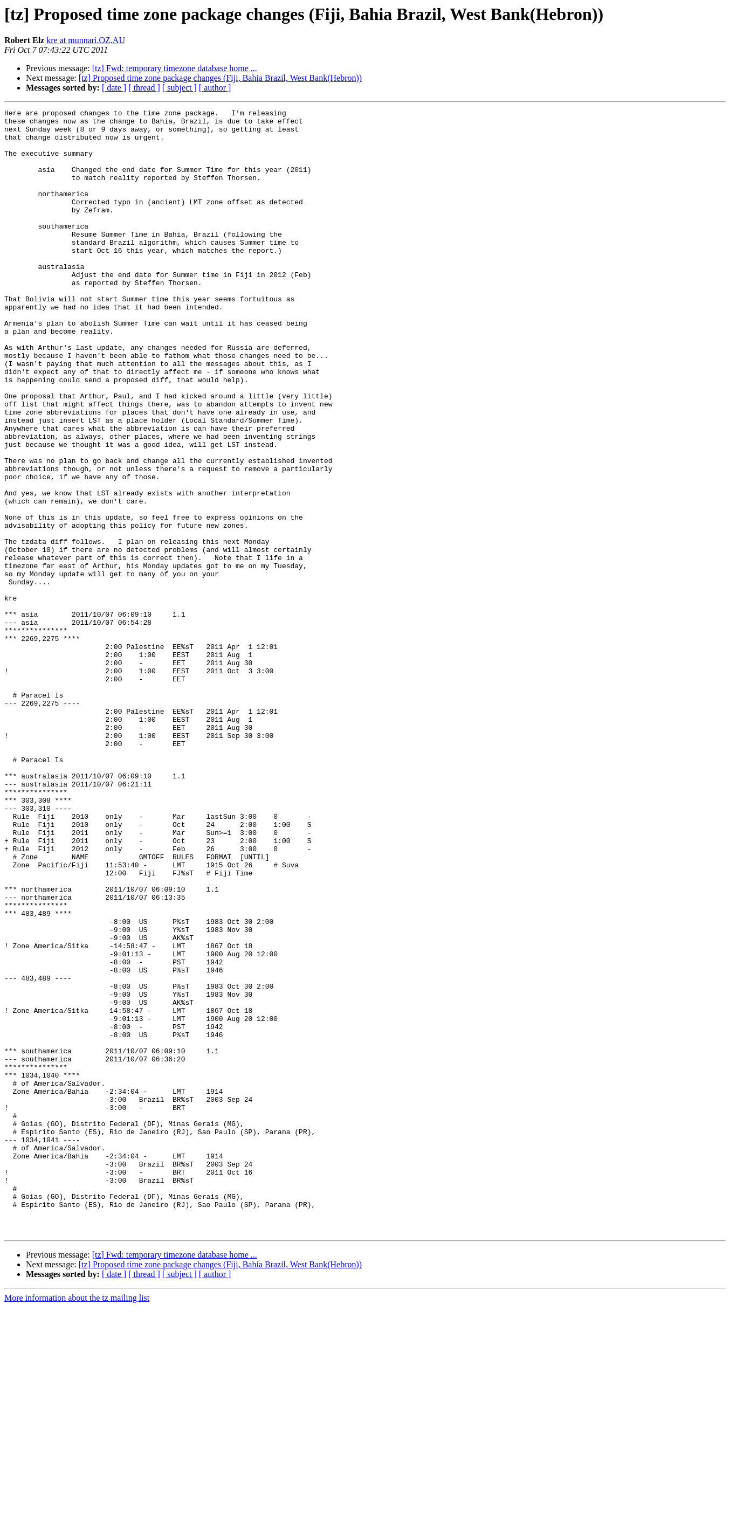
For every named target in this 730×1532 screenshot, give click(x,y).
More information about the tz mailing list (76, 1522)
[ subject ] (179, 87)
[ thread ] (144, 87)
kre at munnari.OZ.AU (85, 40)
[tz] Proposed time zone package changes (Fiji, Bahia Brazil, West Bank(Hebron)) (220, 77)
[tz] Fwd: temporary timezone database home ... (174, 68)
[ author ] (215, 87)
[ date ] (114, 87)
